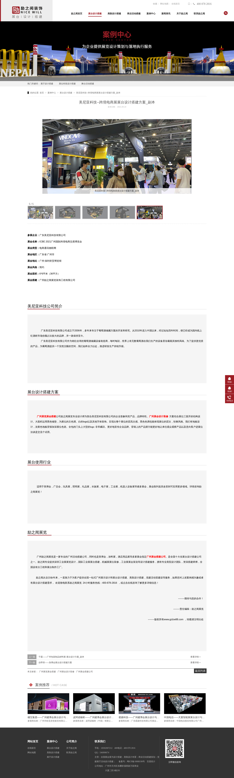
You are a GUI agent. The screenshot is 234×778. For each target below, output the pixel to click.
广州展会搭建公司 (84, 671)
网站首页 (32, 741)
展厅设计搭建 (47, 83)
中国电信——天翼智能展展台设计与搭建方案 (188, 717)
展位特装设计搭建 (67, 83)
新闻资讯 (165, 13)
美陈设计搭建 (114, 13)
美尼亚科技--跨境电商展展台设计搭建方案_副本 (98, 93)
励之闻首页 (76, 13)
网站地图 (164, 4)
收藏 (155, 4)
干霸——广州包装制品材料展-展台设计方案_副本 (61, 657)
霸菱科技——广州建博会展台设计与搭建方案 (142, 717)
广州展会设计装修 (158, 416)
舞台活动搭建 (87, 83)
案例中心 (151, 13)
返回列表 (200, 670)
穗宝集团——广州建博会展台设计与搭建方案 (51, 717)
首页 (42, 93)
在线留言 (175, 4)
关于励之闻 (182, 13)
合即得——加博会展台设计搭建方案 (55, 662)
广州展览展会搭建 (46, 416)
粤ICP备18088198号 (136, 761)
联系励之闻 (199, 13)
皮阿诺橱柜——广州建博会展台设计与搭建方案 (98, 717)
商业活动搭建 (134, 13)
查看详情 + (195, 657)
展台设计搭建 (95, 13)
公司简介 (71, 741)
